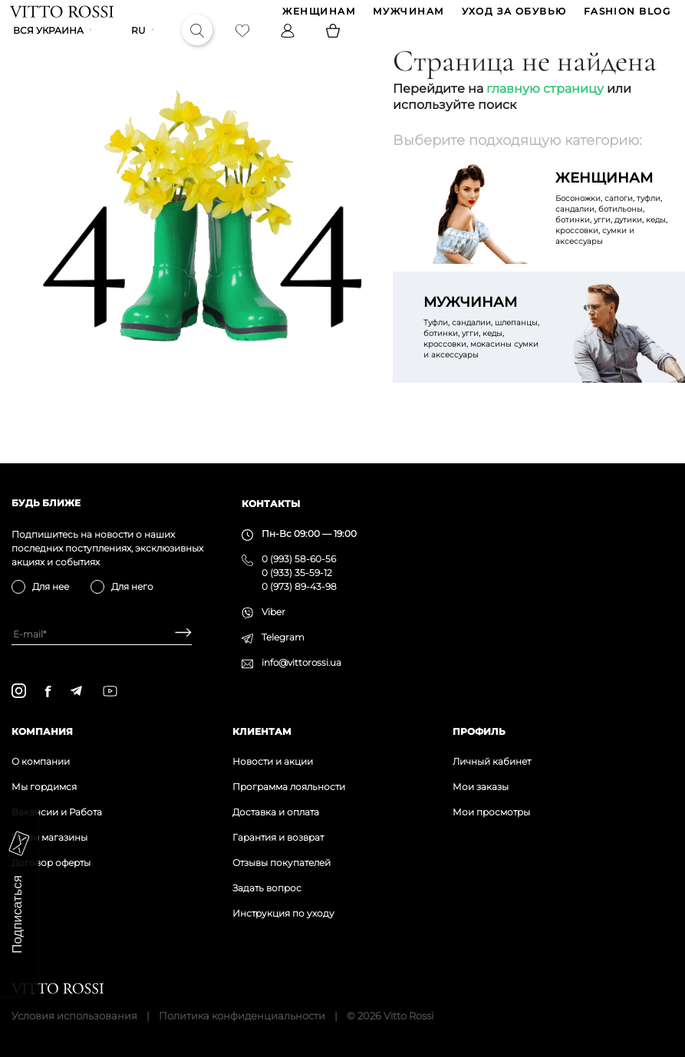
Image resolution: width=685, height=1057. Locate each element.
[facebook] (47, 691)
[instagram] (19, 690)
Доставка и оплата (275, 812)
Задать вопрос (266, 888)
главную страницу (545, 111)
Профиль (479, 731)
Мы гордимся (44, 786)
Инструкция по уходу (283, 913)
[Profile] (289, 43)
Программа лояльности (288, 786)
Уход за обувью (512, 15)
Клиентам (261, 731)
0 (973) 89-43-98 (299, 586)
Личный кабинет (492, 761)
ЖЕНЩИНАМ (317, 15)
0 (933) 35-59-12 (297, 572)
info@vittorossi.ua (301, 662)
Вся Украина (50, 43)
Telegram (283, 637)
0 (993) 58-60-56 (299, 559)
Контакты (271, 503)
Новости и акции (272, 761)
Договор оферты (51, 862)
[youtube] (110, 691)
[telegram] (76, 691)
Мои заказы (481, 786)
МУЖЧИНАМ (407, 15)
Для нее (50, 586)
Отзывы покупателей (281, 862)
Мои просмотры (491, 812)
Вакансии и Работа (57, 812)
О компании (41, 761)
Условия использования (74, 1015)
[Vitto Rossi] (63, 15)
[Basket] (334, 43)
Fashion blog (625, 15)
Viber (273, 611)
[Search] (199, 43)
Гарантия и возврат (278, 837)
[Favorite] (244, 43)
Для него (132, 586)
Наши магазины (49, 837)
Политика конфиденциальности (242, 1015)
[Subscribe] (177, 634)
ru (140, 43)
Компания (42, 731)
